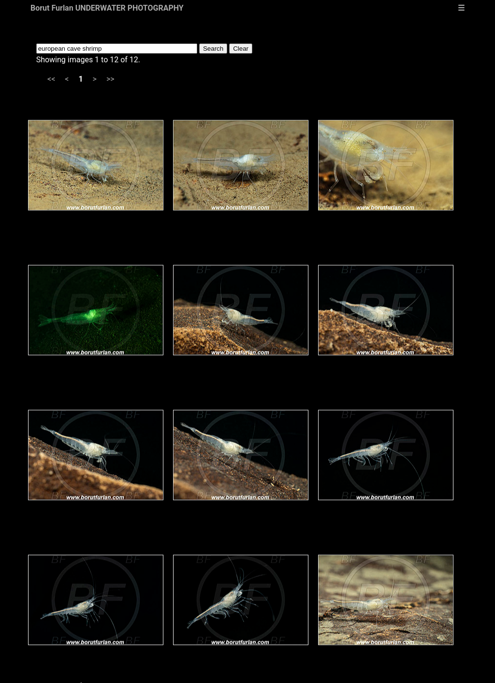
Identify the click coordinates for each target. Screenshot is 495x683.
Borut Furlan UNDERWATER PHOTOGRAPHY (107, 8)
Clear (240, 48)
